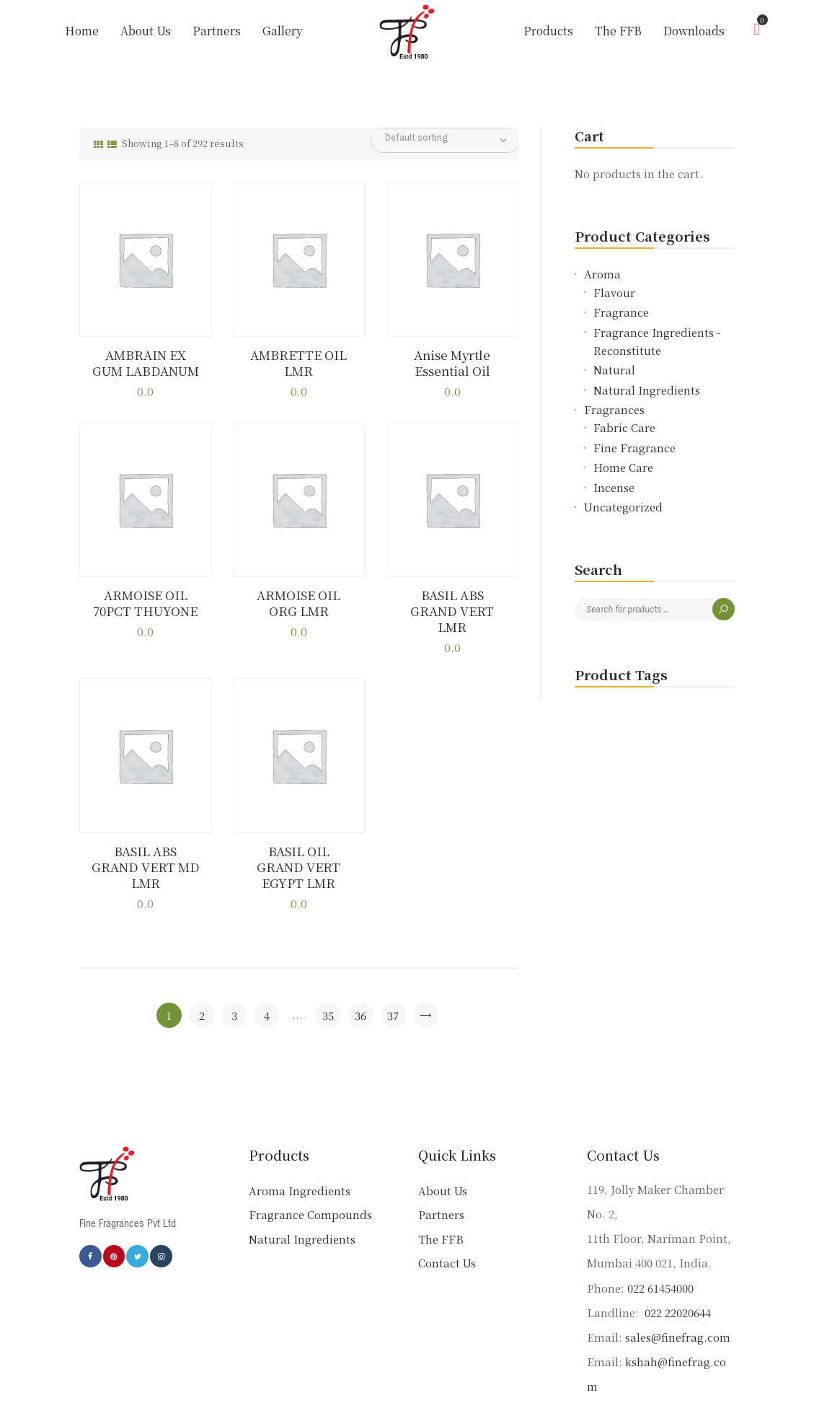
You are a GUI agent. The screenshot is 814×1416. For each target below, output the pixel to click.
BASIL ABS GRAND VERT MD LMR (145, 840)
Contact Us (447, 1228)
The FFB (441, 1204)
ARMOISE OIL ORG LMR (299, 601)
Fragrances (614, 409)
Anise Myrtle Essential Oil (452, 362)
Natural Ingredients (646, 389)
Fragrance (621, 312)
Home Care (623, 467)
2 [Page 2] (202, 980)
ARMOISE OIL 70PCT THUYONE (145, 601)
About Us (442, 1156)
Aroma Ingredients (299, 1156)
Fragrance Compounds (310, 1180)
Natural (614, 369)
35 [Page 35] (328, 980)
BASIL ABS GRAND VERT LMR (452, 601)
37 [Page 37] (393, 980)
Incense (613, 487)
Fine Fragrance (634, 447)
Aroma (602, 273)
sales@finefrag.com (677, 1302)
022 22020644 (676, 1277)
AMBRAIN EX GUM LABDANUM (145, 362)
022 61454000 (660, 1253)
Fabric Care (624, 427)
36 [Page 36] (360, 980)
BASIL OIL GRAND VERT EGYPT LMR (298, 840)
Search (723, 609)
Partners (441, 1180)
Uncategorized (623, 506)
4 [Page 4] (267, 980)
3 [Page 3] (234, 980)
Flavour (614, 292)
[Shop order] (445, 137)
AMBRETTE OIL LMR (298, 362)
